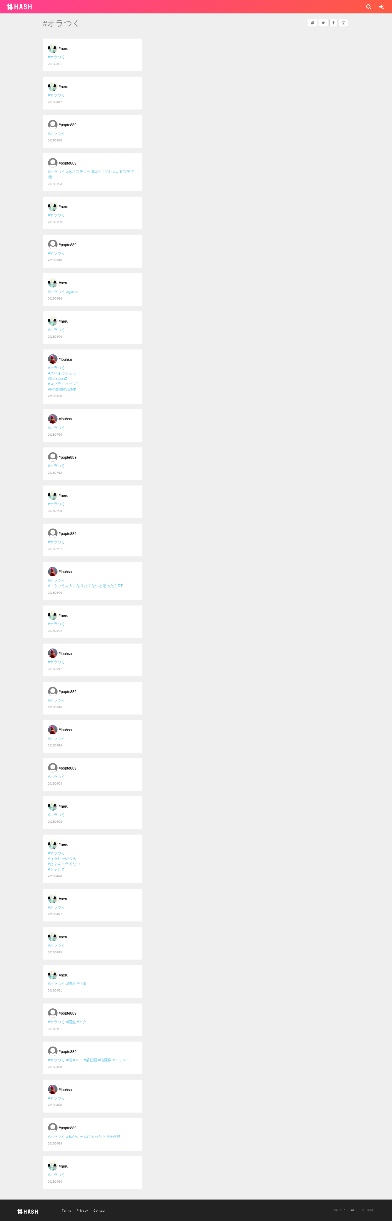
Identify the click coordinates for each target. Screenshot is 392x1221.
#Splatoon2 (57, 378)
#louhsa (65, 359)
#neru (64, 48)
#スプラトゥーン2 (63, 384)
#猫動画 (90, 1060)
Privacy (82, 1210)
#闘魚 (71, 983)
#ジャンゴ (56, 869)
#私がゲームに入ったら (86, 1136)
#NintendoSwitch (62, 389)
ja (344, 1210)
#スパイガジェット (64, 373)
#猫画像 (105, 1060)
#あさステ (74, 171)
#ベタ (82, 983)
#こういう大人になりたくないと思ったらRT (85, 586)
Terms (66, 1210)
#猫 (69, 1060)
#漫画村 (113, 1136)
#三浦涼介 (93, 171)
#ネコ (78, 1060)
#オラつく (56, 57)
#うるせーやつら (62, 858)
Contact (99, 1210)
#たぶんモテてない (64, 864)
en (336, 1210)
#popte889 (68, 125)
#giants (72, 291)
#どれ (107, 171)
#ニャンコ (121, 1060)
